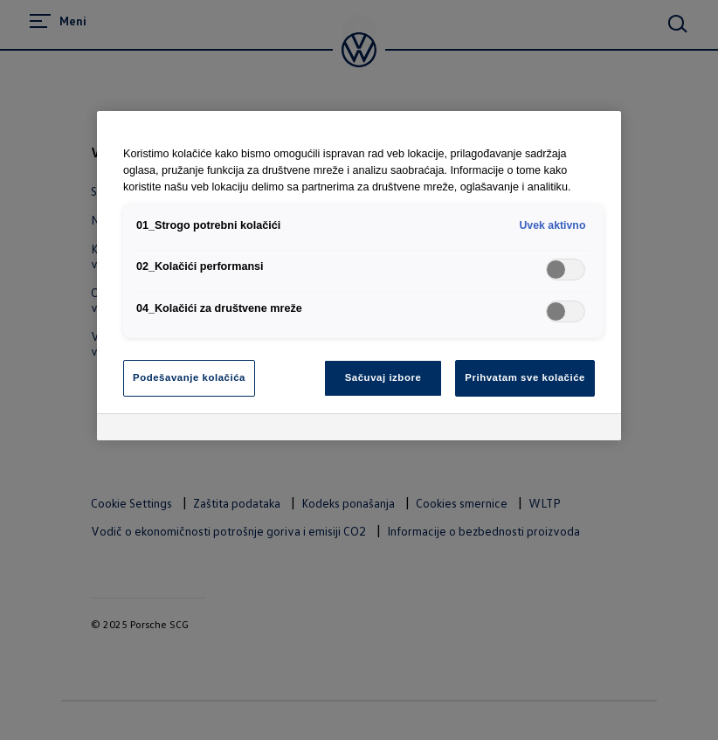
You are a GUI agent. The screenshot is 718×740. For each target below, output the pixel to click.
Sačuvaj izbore (383, 377)
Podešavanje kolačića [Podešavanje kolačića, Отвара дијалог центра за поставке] (189, 377)
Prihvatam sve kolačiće (525, 377)
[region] (359, 275)
